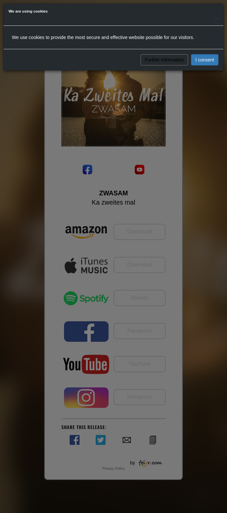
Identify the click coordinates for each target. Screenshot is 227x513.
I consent (204, 59)
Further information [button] (164, 59)
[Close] (216, 17)
